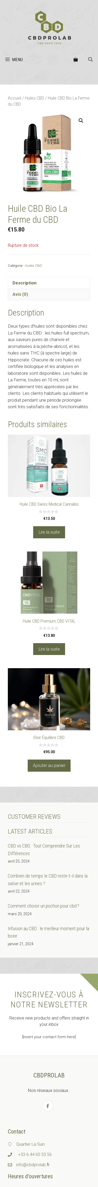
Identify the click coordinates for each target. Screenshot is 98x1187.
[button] (90, 59)
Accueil (14, 98)
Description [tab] (25, 282)
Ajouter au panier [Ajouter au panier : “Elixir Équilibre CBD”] (49, 765)
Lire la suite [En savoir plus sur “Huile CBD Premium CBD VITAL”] (49, 649)
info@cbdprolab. (31, 1164)
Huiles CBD (34, 98)
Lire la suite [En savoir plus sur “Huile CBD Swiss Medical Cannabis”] (49, 532)
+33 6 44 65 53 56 (35, 1154)
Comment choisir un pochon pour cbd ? (43, 906)
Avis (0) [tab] (20, 294)
